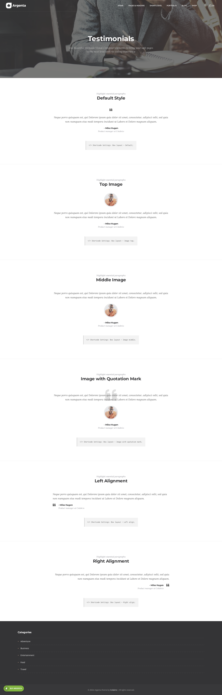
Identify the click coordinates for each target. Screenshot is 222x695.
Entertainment (27, 655)
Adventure (25, 641)
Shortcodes (156, 5)
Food (23, 662)
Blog (184, 5)
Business (25, 648)
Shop (194, 5)
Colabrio (113, 690)
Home (120, 5)
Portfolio (172, 5)
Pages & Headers (136, 5)
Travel (23, 669)
